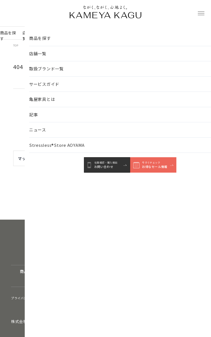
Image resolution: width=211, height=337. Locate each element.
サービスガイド (86, 35)
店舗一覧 (29, 35)
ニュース (148, 35)
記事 (132, 35)
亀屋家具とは (114, 35)
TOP (15, 45)
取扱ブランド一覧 (55, 35)
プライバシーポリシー (27, 298)
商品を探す (8, 35)
